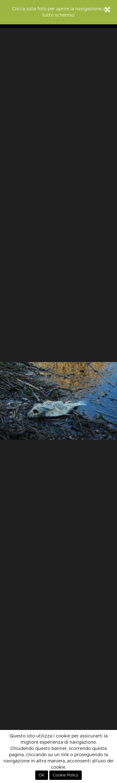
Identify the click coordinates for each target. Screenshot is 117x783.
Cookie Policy (65, 775)
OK (42, 775)
